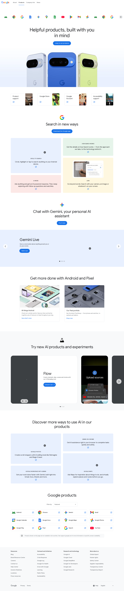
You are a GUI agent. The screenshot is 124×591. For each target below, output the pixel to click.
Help (95, 586)
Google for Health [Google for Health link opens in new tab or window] (42, 564)
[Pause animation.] (120, 17)
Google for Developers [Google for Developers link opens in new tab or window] (71, 564)
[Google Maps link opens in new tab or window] (75, 520)
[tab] (59, 261)
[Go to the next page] (118, 246)
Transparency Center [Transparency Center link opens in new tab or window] (96, 567)
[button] (45, 152)
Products (21, 2)
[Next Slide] (118, 381)
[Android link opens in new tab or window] (23, 512)
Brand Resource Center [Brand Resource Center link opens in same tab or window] (18, 557)
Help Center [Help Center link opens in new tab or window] (14, 567)
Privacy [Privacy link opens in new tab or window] (22, 585)
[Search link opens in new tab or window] (75, 528)
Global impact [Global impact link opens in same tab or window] (94, 554)
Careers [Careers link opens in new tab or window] (13, 560)
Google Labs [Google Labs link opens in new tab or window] (67, 567)
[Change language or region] (107, 586)
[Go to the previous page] (5, 246)
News (38, 2)
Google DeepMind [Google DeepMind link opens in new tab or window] (69, 560)
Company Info (30, 2)
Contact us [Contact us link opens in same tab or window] (14, 564)
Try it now (62, 223)
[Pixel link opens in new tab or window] (49, 528)
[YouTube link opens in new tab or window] (101, 528)
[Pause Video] (22, 401)
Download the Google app (62, 131)
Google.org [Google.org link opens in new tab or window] (40, 560)
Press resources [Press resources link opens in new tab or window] (16, 576)
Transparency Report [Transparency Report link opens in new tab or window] (96, 570)
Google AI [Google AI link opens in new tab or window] (67, 554)
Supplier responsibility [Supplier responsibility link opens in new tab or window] (97, 564)
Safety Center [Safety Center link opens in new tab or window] (94, 560)
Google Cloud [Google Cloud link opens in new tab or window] (68, 557)
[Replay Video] (26, 401)
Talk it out (24, 251)
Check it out (50, 385)
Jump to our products (62, 43)
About (15, 2)
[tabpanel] (44, 380)
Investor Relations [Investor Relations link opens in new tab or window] (16, 570)
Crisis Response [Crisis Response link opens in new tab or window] (42, 557)
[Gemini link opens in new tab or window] (75, 512)
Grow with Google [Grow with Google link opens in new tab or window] (43, 567)
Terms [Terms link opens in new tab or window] (29, 585)
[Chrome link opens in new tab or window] (49, 512)
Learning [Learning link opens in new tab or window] (39, 570)
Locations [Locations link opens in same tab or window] (14, 573)
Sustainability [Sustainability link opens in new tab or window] (41, 576)
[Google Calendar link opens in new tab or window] (23, 520)
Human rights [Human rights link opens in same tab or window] (94, 557)
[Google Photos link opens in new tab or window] (101, 520)
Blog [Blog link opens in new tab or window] (12, 554)
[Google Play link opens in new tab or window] (23, 528)
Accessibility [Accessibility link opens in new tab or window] (41, 554)
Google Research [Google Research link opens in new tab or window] (69, 570)
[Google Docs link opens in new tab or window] (49, 520)
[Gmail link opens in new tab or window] (101, 512)
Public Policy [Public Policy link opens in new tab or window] (41, 573)
